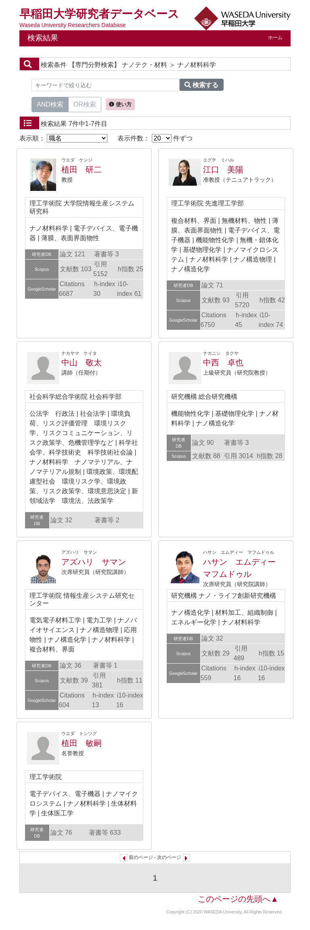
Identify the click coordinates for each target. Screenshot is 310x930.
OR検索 (84, 104)
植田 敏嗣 (81, 743)
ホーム (275, 37)
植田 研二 (81, 169)
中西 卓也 (223, 362)
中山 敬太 (81, 362)
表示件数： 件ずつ (155, 138)
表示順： (63, 138)
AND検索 (50, 104)
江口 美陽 (223, 169)
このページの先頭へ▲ (238, 898)
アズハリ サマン (93, 561)
